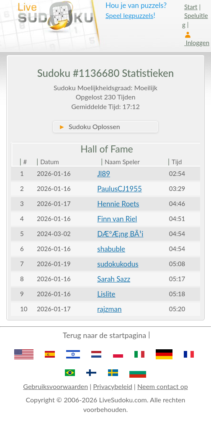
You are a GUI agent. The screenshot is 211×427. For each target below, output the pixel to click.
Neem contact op (162, 386)
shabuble (111, 248)
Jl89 (103, 173)
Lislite (106, 294)
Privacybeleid (112, 386)
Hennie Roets (118, 203)
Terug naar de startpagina (104, 335)
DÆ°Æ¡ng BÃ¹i (120, 233)
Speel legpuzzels (129, 15)
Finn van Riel (117, 218)
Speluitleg (195, 20)
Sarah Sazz (113, 278)
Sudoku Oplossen (89, 126)
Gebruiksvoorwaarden (55, 386)
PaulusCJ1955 (119, 188)
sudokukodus (117, 263)
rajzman (109, 309)
